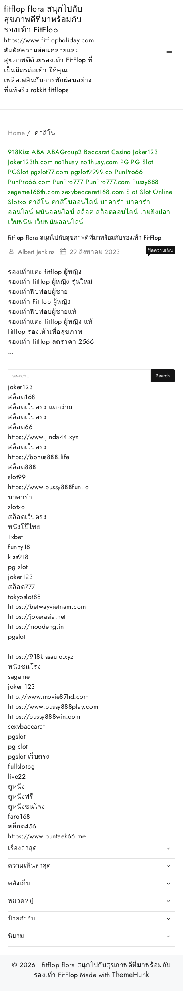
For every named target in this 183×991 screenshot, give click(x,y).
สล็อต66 (20, 427)
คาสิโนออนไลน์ (75, 201)
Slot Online (156, 191)
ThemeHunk (130, 975)
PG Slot (142, 161)
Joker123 (145, 152)
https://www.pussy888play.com (53, 706)
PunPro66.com (29, 181)
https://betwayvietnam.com (47, 606)
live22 (17, 776)
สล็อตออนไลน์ (117, 211)
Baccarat (96, 152)
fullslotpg (21, 766)
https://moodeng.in (36, 626)
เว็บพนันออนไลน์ (59, 221)
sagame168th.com (34, 191)
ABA (38, 152)
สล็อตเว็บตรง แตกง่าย (40, 407)
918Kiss (19, 152)
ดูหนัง (16, 786)
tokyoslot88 (24, 596)
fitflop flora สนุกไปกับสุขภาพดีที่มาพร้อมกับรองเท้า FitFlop (43, 19)
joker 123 (21, 686)
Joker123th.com (30, 161)
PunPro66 (129, 171)
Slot (131, 191)
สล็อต (85, 211)
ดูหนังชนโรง (26, 806)
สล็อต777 (21, 586)
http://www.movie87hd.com (48, 696)
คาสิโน (39, 201)
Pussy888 (145, 181)
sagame (19, 676)
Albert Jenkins (36, 251)
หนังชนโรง (24, 666)
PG (124, 161)
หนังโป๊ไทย (24, 526)
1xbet (15, 536)
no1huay (66, 161)
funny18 (19, 546)
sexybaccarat (26, 726)
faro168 (19, 816)
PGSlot (18, 171)
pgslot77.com (49, 171)
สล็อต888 (22, 467)
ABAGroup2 (64, 152)
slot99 (17, 477)
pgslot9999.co (91, 171)
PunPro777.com (108, 181)
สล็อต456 (22, 826)
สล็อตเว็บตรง (27, 417)
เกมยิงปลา (155, 211)
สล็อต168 (22, 397)
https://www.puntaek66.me (47, 836)
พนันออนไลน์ (55, 211)
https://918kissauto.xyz (41, 656)
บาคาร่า (112, 201)
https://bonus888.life (39, 457)
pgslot (17, 636)
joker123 (20, 387)
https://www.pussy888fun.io (48, 487)
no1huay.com (99, 161)
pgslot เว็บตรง (29, 756)
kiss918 (18, 556)
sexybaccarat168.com (93, 191)
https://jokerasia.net (37, 616)
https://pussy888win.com (44, 716)
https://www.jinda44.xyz (43, 437)
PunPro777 (68, 181)
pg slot (18, 566)
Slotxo (17, 201)
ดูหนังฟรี (20, 796)
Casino (121, 152)
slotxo (16, 506)
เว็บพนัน (20, 221)
